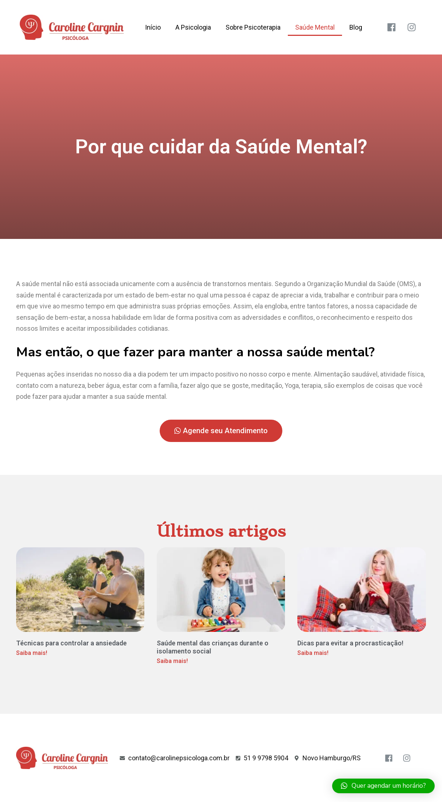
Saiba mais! (31, 652)
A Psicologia (193, 27)
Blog (355, 27)
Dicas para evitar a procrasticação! (350, 643)
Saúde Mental (315, 27)
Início (153, 27)
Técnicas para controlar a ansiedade (71, 643)
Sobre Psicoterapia (253, 27)
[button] (221, 431)
